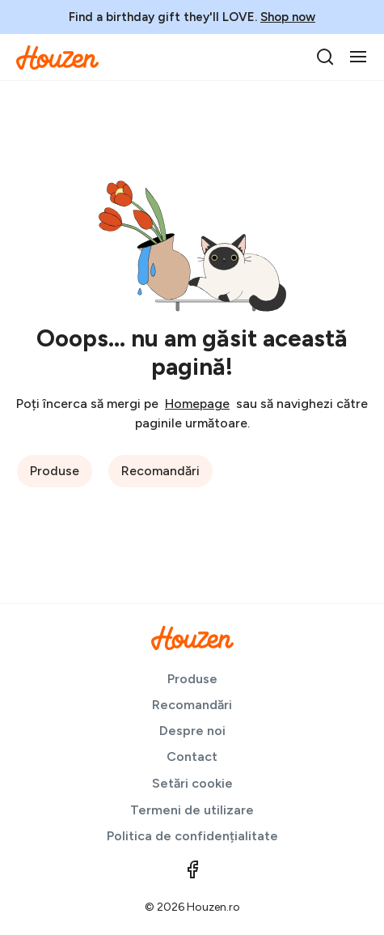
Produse (54, 470)
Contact (192, 756)
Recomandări (160, 470)
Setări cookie (192, 783)
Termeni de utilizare (192, 810)
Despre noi (192, 730)
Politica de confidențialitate (192, 836)
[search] (324, 56)
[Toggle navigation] (358, 56)
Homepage (197, 403)
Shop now (287, 17)
